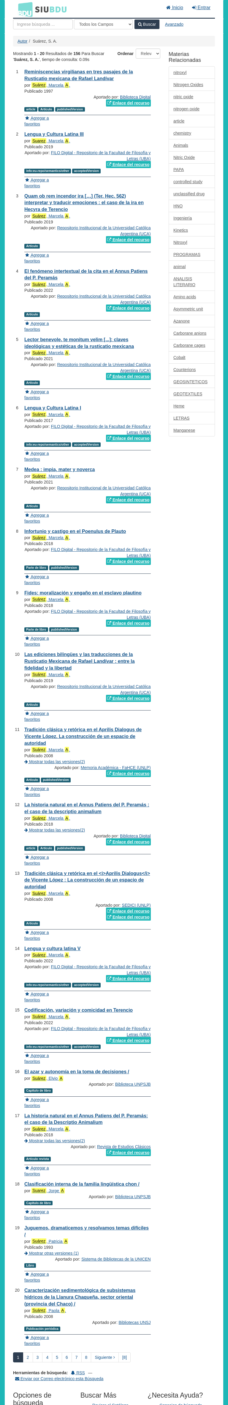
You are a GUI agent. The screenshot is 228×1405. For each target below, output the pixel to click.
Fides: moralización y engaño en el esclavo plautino (83, 592)
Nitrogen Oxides (188, 84)
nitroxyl (179, 72)
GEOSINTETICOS (190, 381)
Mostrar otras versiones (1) (51, 1277)
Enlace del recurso (128, 103)
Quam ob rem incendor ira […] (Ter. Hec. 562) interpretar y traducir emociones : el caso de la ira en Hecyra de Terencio (84, 203)
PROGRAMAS (186, 254)
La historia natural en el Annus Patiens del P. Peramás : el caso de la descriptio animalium (86, 808)
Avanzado (174, 24)
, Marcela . (50, 85)
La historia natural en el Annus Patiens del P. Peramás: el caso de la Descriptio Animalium (86, 1131)
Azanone (181, 321)
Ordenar (126, 53)
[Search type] (103, 24)
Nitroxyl (180, 242)
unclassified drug (189, 193)
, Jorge (48, 1202)
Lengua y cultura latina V (52, 948)
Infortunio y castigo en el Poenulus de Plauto (75, 531)
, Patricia (49, 1265)
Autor (22, 41)
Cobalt (179, 357)
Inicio (174, 7)
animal (179, 266)
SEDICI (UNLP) (136, 905)
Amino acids (184, 296)
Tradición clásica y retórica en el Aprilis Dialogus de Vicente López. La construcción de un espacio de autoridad (83, 736)
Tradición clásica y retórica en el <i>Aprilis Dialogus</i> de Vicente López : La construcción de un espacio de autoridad (87, 880)
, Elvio (47, 1078)
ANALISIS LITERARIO (184, 281)
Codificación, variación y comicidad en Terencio (78, 1010)
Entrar (201, 7)
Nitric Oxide (184, 157)
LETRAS (181, 418)
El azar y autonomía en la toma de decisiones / (76, 1071)
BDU (23, 9)
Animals (180, 145)
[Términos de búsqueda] (43, 24)
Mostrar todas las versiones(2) (54, 761)
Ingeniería (182, 218)
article (178, 121)
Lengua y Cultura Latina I (52, 407)
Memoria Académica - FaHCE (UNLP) (116, 767)
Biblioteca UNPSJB (133, 1096)
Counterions (184, 369)
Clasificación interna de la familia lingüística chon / (82, 1195)
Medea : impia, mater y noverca (59, 469)
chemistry (182, 133)
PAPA (178, 169)
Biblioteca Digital (135, 97)
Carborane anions (189, 333)
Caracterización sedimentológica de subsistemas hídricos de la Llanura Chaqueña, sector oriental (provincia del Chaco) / (79, 1332)
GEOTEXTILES (187, 393)
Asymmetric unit (188, 309)
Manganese (184, 430)
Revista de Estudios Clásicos (124, 1158)
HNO (178, 206)
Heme (178, 406)
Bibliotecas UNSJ (134, 1369)
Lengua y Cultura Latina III (54, 134)
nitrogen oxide (186, 109)
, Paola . (48, 1346)
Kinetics (180, 230)
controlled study (187, 181)
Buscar (147, 24)
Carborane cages (189, 345)
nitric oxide (183, 96)
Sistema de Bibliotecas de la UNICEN (116, 1294)
